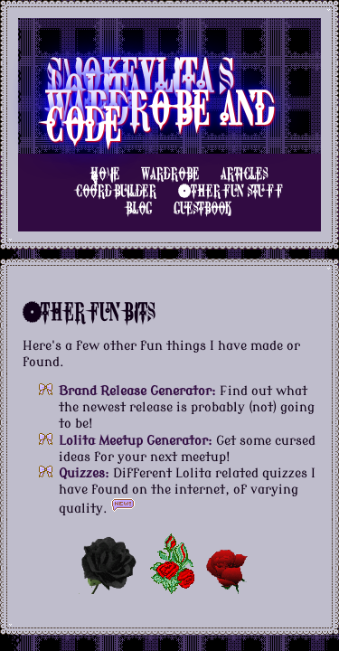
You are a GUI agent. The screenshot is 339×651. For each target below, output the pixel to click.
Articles (244, 174)
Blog (139, 208)
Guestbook (202, 208)
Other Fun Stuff (230, 191)
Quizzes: (84, 473)
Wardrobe (170, 174)
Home (104, 174)
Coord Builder (116, 191)
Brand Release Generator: (137, 391)
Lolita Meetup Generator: (135, 441)
